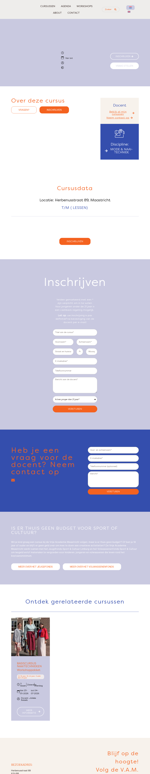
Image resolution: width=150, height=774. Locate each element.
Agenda (66, 6)
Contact (74, 12)
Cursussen (47, 6)
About (57, 12)
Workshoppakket (28, 675)
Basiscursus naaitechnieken (29, 670)
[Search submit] (115, 9)
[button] (119, 113)
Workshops (85, 6)
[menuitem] (130, 7)
